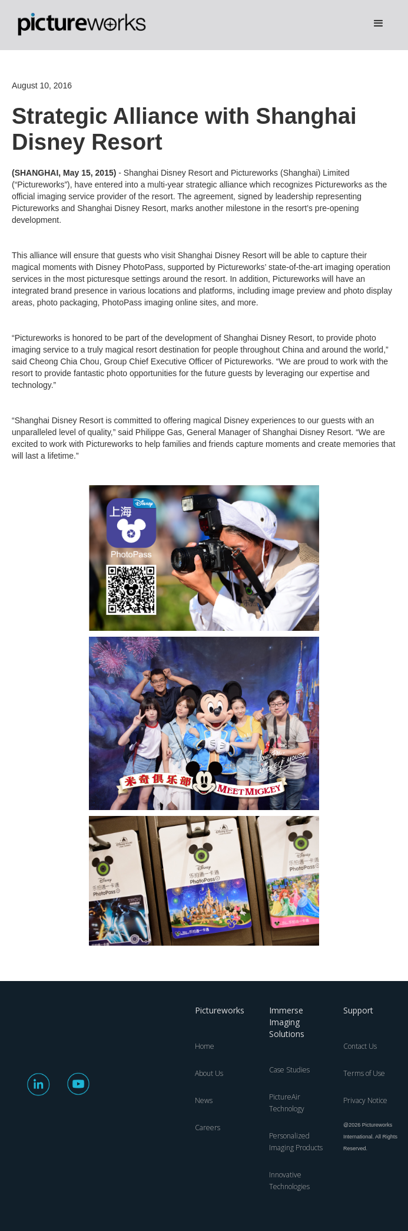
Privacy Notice (365, 1100)
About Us (209, 1073)
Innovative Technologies (289, 1180)
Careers (207, 1128)
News (204, 1100)
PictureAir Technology (286, 1103)
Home (204, 1046)
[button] (378, 23)
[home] (88, 25)
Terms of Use (364, 1073)
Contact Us (360, 1046)
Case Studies (289, 1070)
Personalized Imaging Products (296, 1142)
